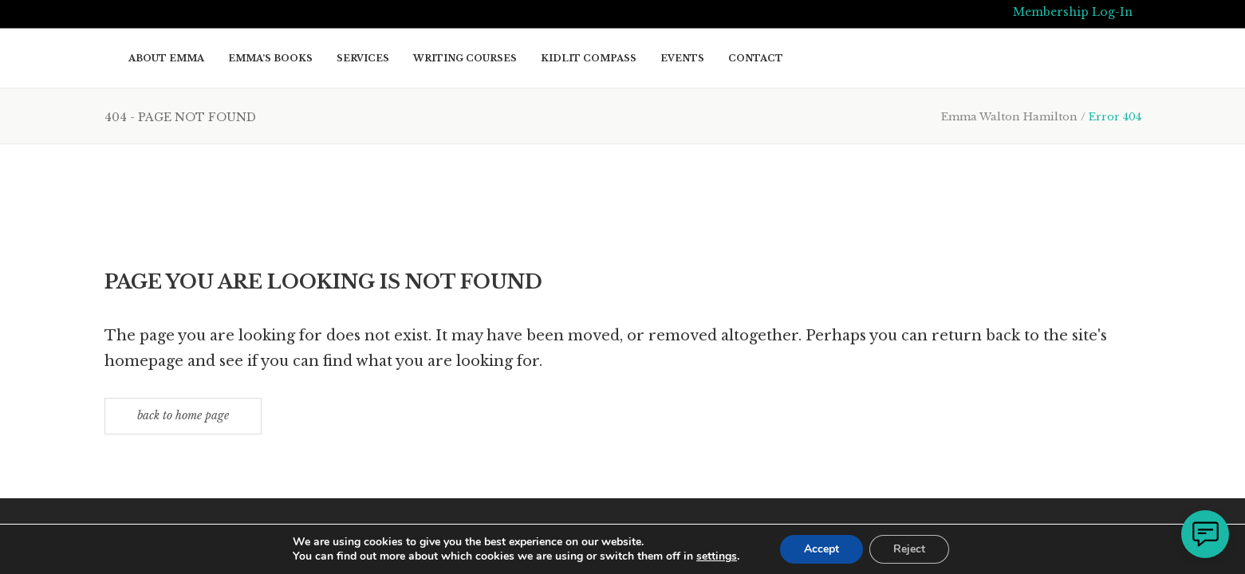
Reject (909, 548)
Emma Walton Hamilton (1009, 117)
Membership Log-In (1073, 12)
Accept (821, 548)
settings (716, 556)
